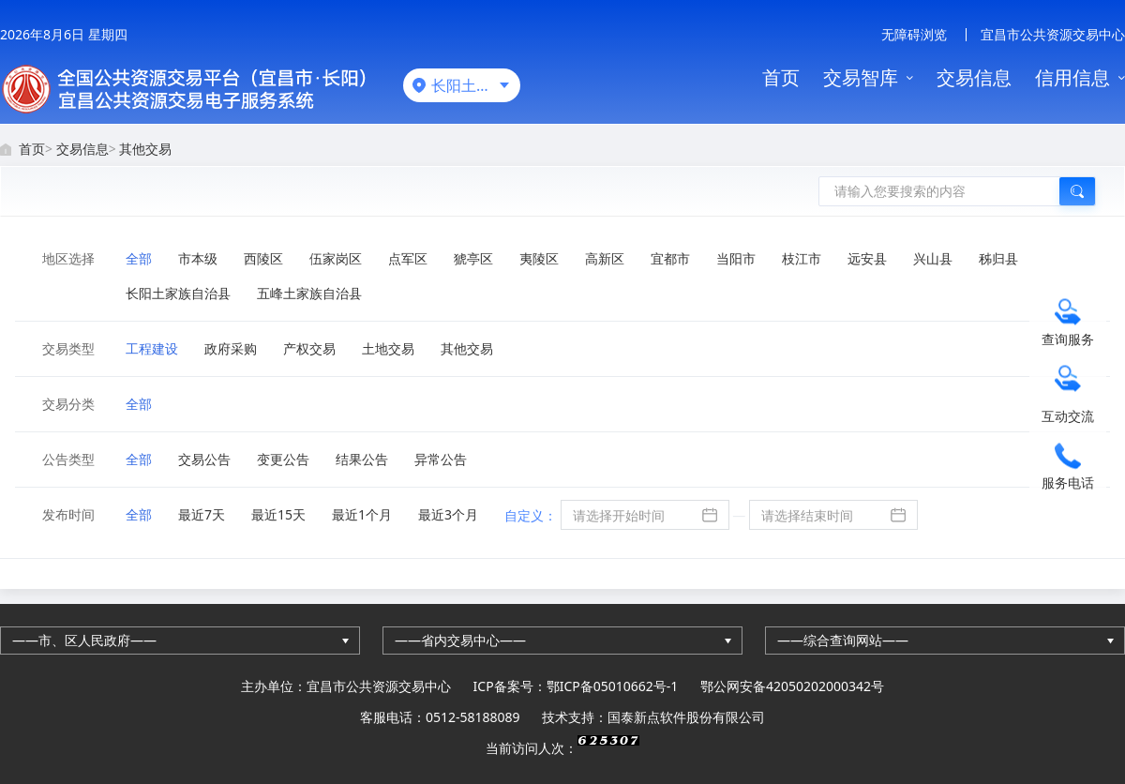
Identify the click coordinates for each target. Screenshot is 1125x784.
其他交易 (145, 149)
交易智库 (860, 77)
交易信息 (974, 77)
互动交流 (1068, 416)
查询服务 (1068, 339)
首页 (781, 77)
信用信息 (1072, 77)
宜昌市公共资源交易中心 (1053, 34)
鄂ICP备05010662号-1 (613, 686)
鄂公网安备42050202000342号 (792, 686)
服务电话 (1068, 482)
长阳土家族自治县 (475, 85)
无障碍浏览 (914, 34)
